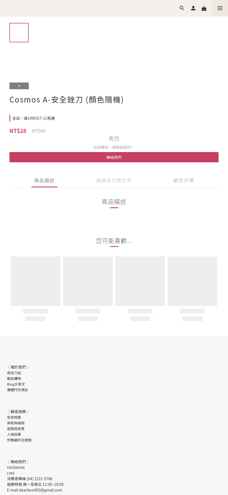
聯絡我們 (114, 157)
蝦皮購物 (14, 378)
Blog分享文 (16, 384)
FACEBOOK (16, 467)
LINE (11, 473)
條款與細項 (15, 422)
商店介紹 (14, 372)
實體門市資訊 (17, 389)
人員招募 (14, 434)
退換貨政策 (15, 428)
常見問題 (14, 417)
